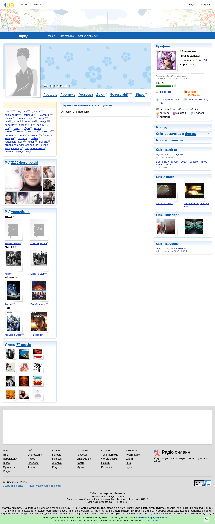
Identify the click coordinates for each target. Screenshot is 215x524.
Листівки (57, 463)
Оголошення (35, 454)
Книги (8, 216)
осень (40, 124)
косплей (33, 131)
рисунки (22, 138)
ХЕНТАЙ (47, 131)
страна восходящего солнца (21, 145)
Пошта (7, 450)
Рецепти (57, 467)
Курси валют (133, 454)
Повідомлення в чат (167, 101)
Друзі (100, 94)
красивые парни (14, 141)
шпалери (197, 112)
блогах (190, 133)
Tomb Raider (36, 335)
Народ (31, 458)
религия (9, 124)
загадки (9, 138)
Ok (206, 519)
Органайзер (10, 467)
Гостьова (85, 94)
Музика (9, 246)
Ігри (7, 307)
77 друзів (23, 344)
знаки (44, 145)
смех (16, 128)
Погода (56, 454)
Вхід (191, 4)
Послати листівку (196, 99)
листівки (163, 116)
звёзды (9, 131)
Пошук (56, 450)
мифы (31, 141)
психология (11, 115)
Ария (46, 135)
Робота (32, 450)
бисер (20, 131)
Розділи (37, 4)
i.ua (7, 128)
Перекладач (10, 458)
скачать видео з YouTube (171, 248)
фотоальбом (165, 109)
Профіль (163, 46)
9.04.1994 (201, 60)
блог (182, 109)
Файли (31, 467)
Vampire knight (13, 148)
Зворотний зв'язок (13, 485)
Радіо (6, 471)
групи (166, 127)
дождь (43, 121)
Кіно (128, 463)
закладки (180, 112)
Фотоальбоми (109, 458)
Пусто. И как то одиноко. (170, 154)
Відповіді (106, 467)
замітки (171, 150)
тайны (34, 138)
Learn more (151, 520)
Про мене (67, 94)
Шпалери (33, 463)
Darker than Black (164, 203)
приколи (163, 112)
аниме (41, 118)
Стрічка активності (88, 36)
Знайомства (84, 458)
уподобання (20, 211)
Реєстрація (205, 4)
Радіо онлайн (176, 452)
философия (25, 118)
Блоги (129, 458)
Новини (105, 463)
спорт (8, 111)
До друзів (163, 91)
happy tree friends (35, 148)
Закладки (131, 450)
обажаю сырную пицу (17, 151)
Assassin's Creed (13, 335)
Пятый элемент (38, 304)
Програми (82, 450)
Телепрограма (109, 454)
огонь (37, 128)
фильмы (29, 115)
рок (7, 121)
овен (192, 64)
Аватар (8, 304)
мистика (30, 121)
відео (195, 109)
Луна (27, 128)
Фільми (9, 277)
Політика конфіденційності (45, 485)
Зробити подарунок (192, 93)
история (44, 115)
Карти (80, 463)
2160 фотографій (24, 162)
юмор (17, 121)
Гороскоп (82, 454)
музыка (22, 111)
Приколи (57, 458)
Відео (139, 94)
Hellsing (43, 141)
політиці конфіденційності (151, 517)
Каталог (106, 450)
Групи (129, 467)
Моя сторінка (67, 36)
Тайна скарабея (13, 243)
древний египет (29, 135)
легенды (11, 135)
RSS (5, 454)
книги (37, 111)
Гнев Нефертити (38, 243)
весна (22, 124)
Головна (23, 4)
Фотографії (119, 94)
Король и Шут (37, 274)
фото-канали (172, 140)
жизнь (8, 118)
